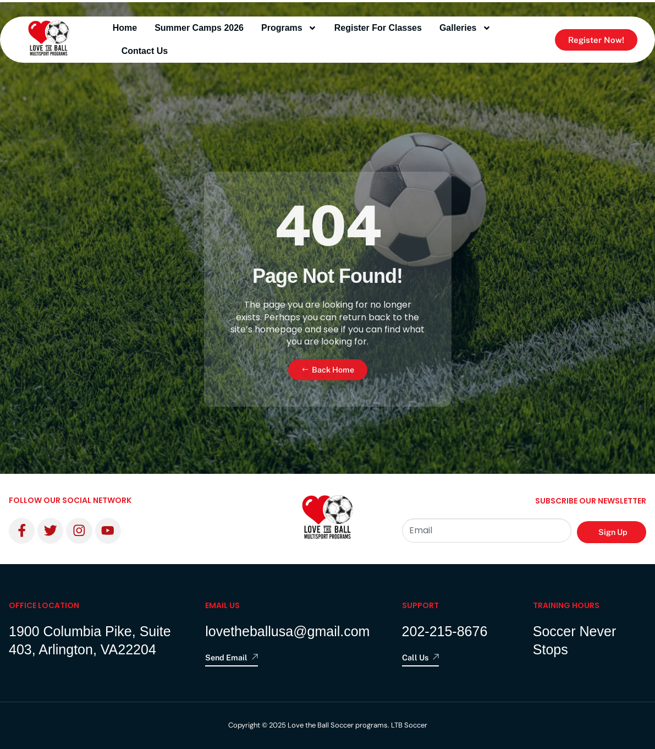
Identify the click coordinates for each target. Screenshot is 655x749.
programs (289, 28)
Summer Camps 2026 (199, 27)
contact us (145, 51)
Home (125, 27)
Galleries (465, 28)
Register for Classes (378, 27)
